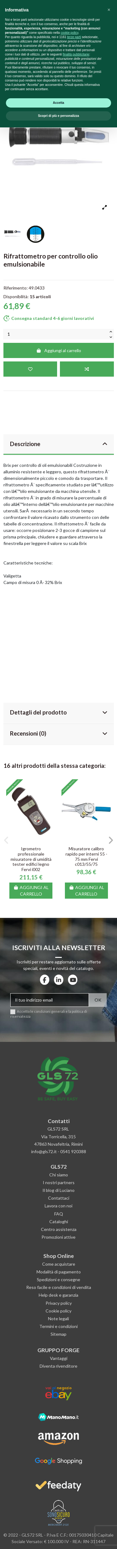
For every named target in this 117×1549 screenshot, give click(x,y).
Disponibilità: (16, 296)
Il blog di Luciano (58, 1190)
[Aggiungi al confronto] (87, 369)
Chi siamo (58, 1174)
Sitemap (58, 1334)
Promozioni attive (58, 1237)
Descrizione (58, 443)
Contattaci (58, 1198)
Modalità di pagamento (59, 1271)
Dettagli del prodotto (58, 712)
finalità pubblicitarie (76, 1476)
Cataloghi (58, 1221)
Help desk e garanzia (58, 1295)
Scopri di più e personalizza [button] (58, 1537)
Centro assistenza (58, 1229)
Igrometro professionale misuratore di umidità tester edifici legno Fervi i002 (31, 859)
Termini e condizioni (58, 1326)
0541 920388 (73, 1151)
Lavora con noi (58, 1205)
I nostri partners (59, 1182)
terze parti (74, 1458)
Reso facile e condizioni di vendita (58, 1287)
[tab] (58, 444)
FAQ (58, 1213)
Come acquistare (58, 1264)
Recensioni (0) (58, 733)
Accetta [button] (58, 1524)
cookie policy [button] (69, 1454)
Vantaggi (58, 1358)
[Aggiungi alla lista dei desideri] (30, 369)
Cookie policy (58, 1310)
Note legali (58, 1318)
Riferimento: (15, 287)
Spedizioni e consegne (58, 1279)
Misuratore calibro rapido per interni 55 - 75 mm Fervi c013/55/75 (86, 856)
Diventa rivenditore (58, 1366)
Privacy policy (59, 1303)
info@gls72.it (44, 1151)
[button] (6, 840)
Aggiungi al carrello (58, 350)
